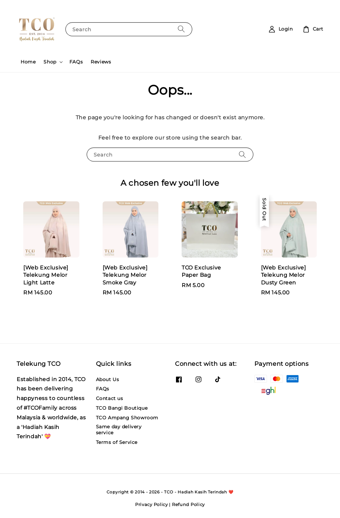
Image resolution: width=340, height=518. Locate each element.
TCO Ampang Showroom (127, 418)
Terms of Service (117, 442)
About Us (107, 379)
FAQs (76, 62)
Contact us (109, 398)
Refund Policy (188, 504)
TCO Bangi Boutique (122, 408)
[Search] (181, 29)
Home (28, 62)
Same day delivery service (119, 430)
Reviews (101, 62)
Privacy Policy (151, 504)
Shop (49, 62)
